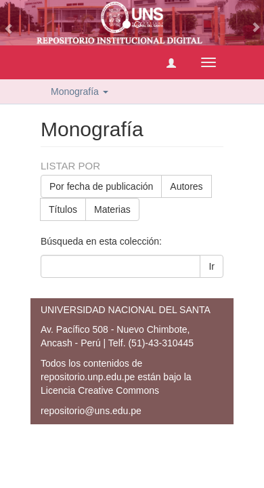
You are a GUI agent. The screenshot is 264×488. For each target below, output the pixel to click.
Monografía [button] (79, 91)
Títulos (63, 209)
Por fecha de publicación (101, 186)
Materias (112, 209)
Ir (211, 266)
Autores (186, 186)
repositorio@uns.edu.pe (91, 410)
